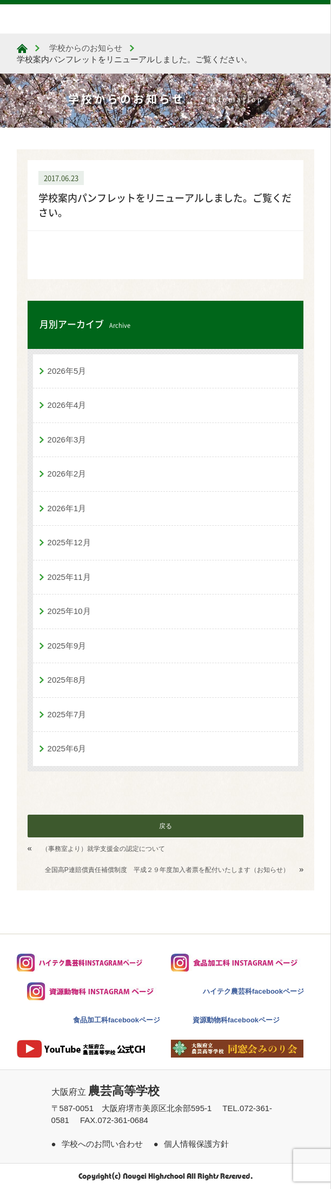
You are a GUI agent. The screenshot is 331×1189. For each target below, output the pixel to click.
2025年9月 (67, 645)
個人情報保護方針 (196, 1143)
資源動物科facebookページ (236, 1020)
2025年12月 (69, 542)
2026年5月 (67, 370)
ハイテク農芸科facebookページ (253, 991)
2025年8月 (67, 679)
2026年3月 (67, 439)
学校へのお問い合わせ (102, 1143)
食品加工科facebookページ (116, 1020)
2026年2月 (67, 473)
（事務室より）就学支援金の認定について (103, 849)
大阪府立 (105, 1091)
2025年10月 (69, 611)
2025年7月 (67, 714)
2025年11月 (69, 577)
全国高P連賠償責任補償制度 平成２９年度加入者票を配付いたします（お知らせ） (167, 870)
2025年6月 (67, 748)
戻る (165, 826)
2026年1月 (67, 508)
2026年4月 (67, 404)
